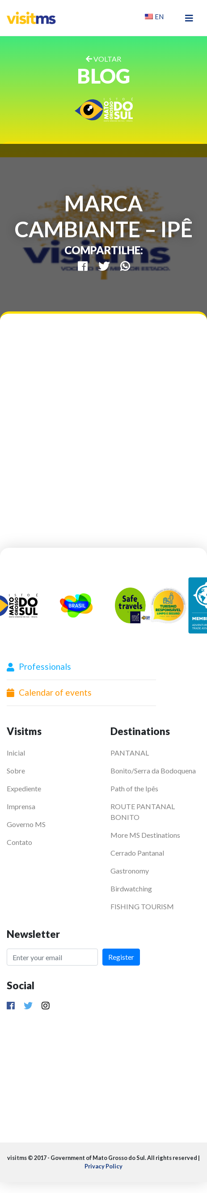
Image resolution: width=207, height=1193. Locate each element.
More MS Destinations (145, 835)
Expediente (24, 788)
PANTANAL (129, 752)
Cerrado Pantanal (137, 853)
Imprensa (21, 806)
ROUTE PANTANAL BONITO (142, 811)
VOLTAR (103, 59)
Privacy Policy (103, 1166)
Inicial (16, 752)
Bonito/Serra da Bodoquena (153, 770)
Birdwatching (131, 888)
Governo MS (26, 824)
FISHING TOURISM (142, 906)
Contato (19, 842)
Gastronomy (129, 870)
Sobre (16, 770)
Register (121, 957)
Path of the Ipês (134, 788)
